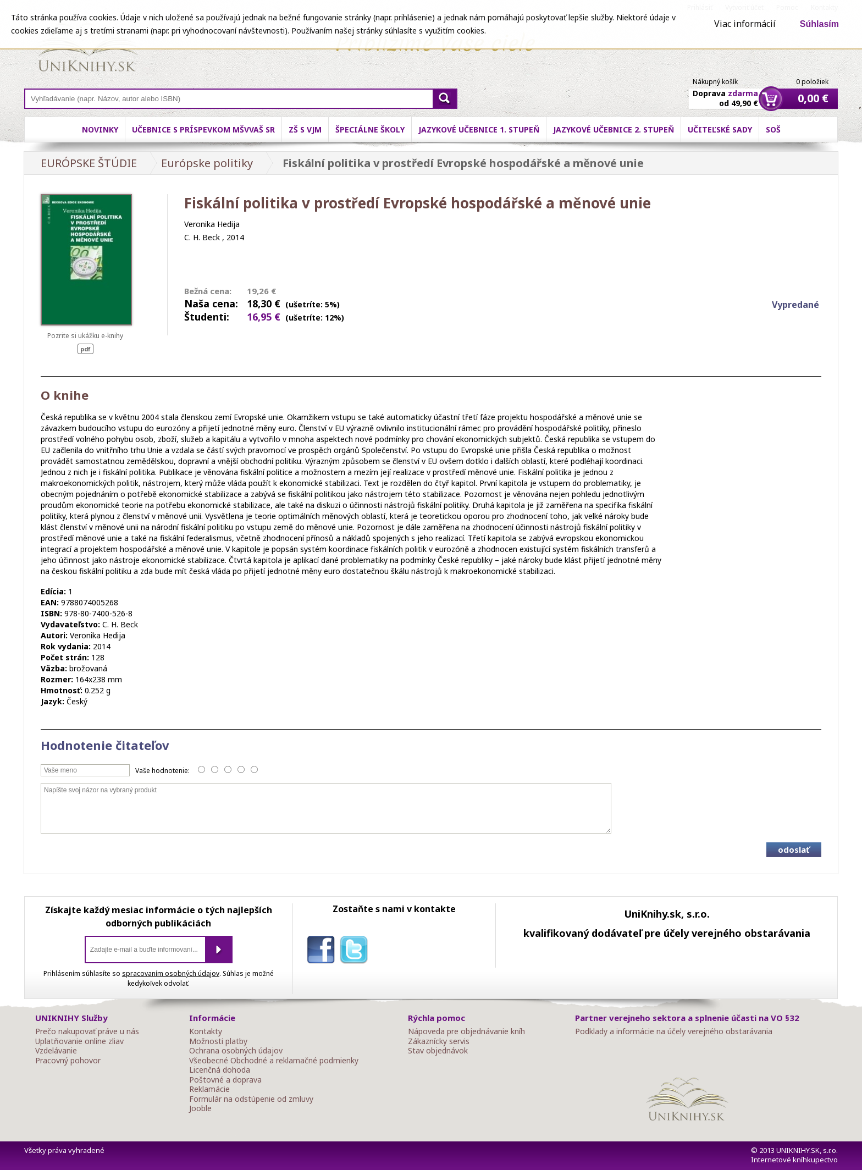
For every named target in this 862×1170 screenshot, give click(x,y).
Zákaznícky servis (438, 1041)
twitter (356, 952)
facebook (323, 952)
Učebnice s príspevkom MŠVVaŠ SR (203, 129)
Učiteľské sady (720, 129)
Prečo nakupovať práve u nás (87, 1031)
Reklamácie (209, 1089)
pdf (85, 349)
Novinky (100, 129)
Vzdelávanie (56, 1051)
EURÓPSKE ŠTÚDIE (89, 163)
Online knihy (87, 49)
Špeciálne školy (370, 129)
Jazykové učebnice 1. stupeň (478, 129)
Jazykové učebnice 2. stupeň (613, 129)
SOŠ (773, 129)
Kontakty (205, 1031)
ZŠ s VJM (305, 129)
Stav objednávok (438, 1051)
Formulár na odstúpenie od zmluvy (251, 1099)
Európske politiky (207, 163)
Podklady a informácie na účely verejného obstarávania (673, 1031)
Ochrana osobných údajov (236, 1051)
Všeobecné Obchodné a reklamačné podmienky (273, 1061)
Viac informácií (745, 24)
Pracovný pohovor (68, 1061)
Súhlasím (819, 24)
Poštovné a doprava (225, 1080)
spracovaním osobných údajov (170, 973)
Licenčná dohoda (219, 1070)
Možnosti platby (218, 1041)
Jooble (200, 1108)
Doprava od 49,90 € (725, 91)
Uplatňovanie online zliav (79, 1041)
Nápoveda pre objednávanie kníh (466, 1031)
